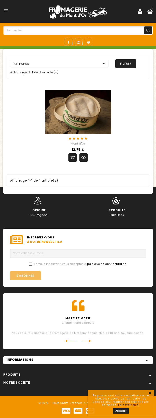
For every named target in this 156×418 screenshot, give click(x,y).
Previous (70, 341)
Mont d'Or (78, 143)
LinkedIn (88, 42)
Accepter (120, 410)
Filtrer (125, 63)
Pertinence (59, 63)
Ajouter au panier (72, 157)
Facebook (68, 42)
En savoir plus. (128, 405)
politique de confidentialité (106, 264)
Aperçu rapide (83, 157)
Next (86, 341)
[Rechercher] (78, 30)
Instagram (78, 42)
